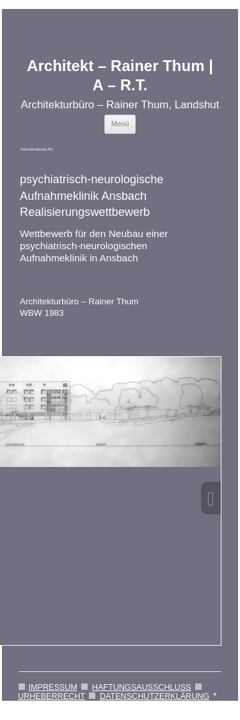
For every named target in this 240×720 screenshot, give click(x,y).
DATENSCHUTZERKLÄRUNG (154, 696)
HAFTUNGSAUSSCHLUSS (141, 687)
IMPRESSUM (53, 687)
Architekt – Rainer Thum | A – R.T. (120, 75)
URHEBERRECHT (51, 696)
